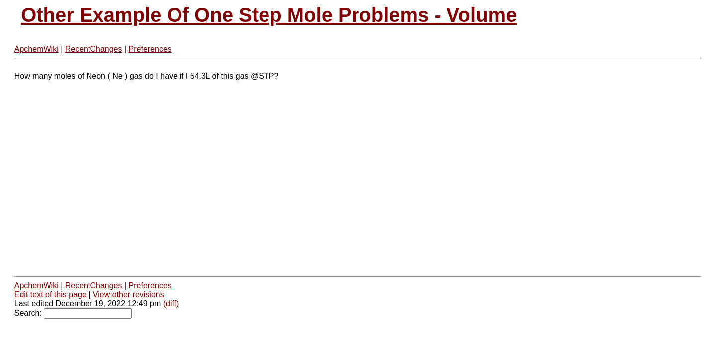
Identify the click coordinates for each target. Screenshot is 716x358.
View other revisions (128, 294)
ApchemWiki (36, 49)
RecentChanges (93, 49)
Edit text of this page (50, 294)
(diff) (171, 303)
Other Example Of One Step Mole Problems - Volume (269, 15)
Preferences (150, 49)
